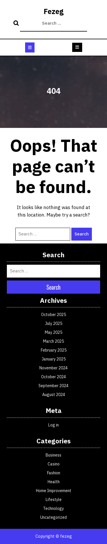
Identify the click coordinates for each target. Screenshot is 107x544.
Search (16, 23)
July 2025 (53, 323)
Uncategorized (53, 517)
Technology (53, 508)
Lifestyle (54, 499)
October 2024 (53, 376)
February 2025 (53, 350)
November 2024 (53, 368)
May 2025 (53, 332)
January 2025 (54, 359)
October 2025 (53, 314)
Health (54, 481)
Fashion (53, 472)
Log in (53, 425)
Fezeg (54, 11)
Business (53, 455)
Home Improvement (53, 490)
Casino (54, 464)
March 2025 (53, 341)
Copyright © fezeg (53, 536)
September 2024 (53, 385)
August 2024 (53, 394)
